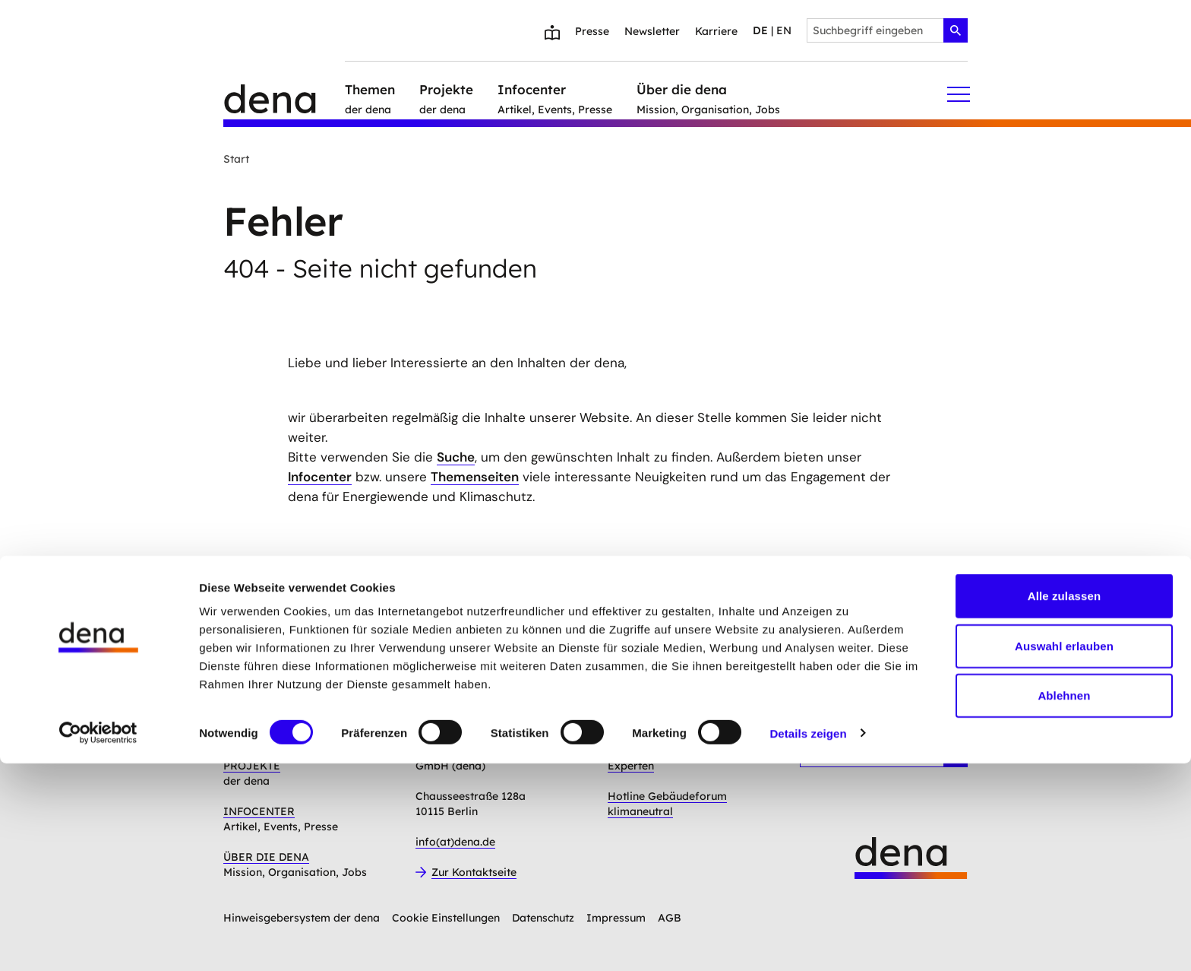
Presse (592, 31)
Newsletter (652, 31)
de (760, 30)
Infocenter (320, 476)
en (783, 30)
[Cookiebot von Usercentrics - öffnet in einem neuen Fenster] (98, 941)
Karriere (716, 31)
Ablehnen (1064, 902)
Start (236, 159)
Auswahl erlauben (1064, 853)
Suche (456, 457)
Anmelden (497, 656)
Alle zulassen (1064, 803)
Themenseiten (475, 476)
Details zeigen (807, 941)
